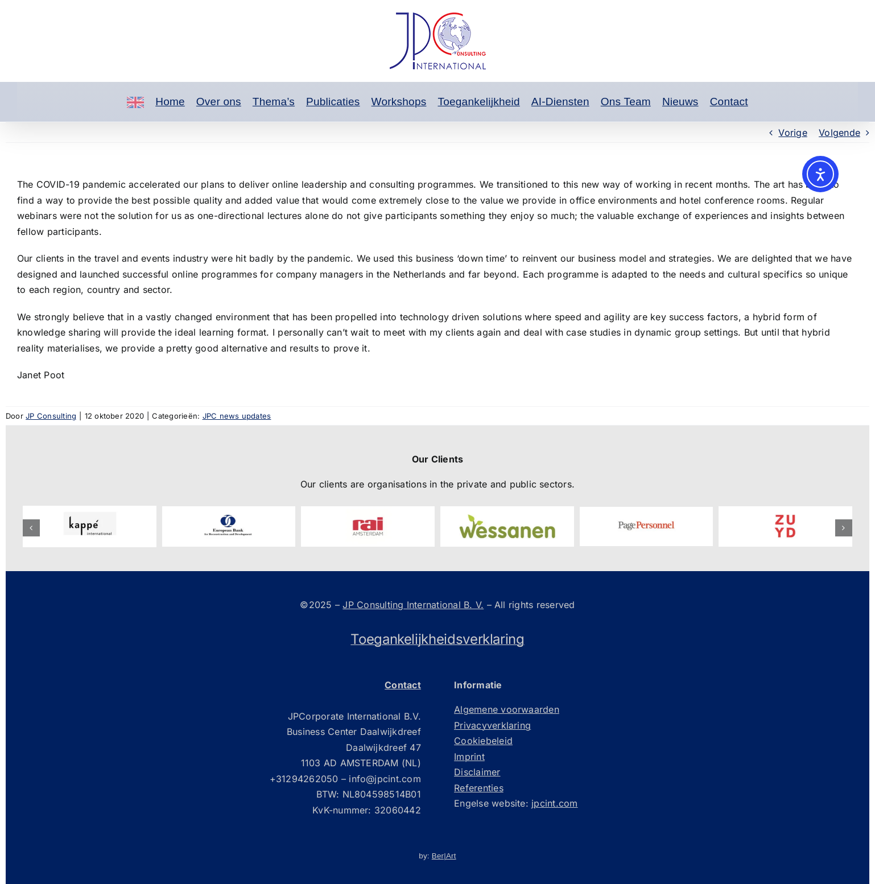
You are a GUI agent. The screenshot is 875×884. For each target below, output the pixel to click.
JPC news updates (237, 415)
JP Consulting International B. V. (413, 604)
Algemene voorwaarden (506, 709)
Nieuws (680, 102)
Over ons (218, 102)
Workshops (399, 102)
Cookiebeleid (483, 740)
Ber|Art (444, 856)
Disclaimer (477, 772)
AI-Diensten (560, 102)
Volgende (839, 132)
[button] (31, 527)
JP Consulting (51, 415)
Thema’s (274, 102)
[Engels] (135, 102)
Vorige (792, 132)
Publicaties (333, 102)
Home (170, 102)
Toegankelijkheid (478, 102)
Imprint (469, 756)
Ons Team (626, 102)
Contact (729, 102)
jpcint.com (554, 803)
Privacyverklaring (492, 725)
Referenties (478, 788)
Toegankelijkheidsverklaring (437, 639)
